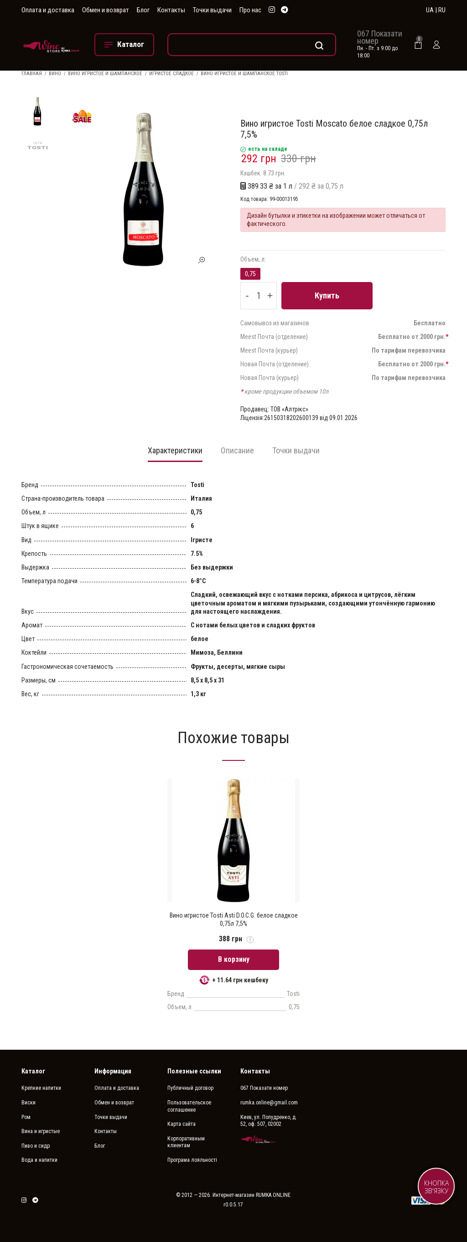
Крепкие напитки (41, 1088)
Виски (28, 1102)
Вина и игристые (40, 1131)
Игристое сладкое (171, 74)
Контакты (171, 10)
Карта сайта (181, 1124)
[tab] (175, 453)
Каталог (33, 1071)
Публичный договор (190, 1088)
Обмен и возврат (105, 10)
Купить (327, 295)
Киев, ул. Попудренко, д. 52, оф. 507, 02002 (268, 1121)
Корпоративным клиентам (186, 1142)
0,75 (250, 273)
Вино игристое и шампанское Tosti (244, 74)
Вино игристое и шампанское (105, 74)
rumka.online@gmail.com (269, 1102)
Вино (55, 74)
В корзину (233, 959)
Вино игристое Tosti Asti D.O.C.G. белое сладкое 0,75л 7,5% (234, 919)
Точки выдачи (212, 10)
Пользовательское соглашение (189, 1106)
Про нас (250, 10)
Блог (143, 10)
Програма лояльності (192, 1160)
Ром (26, 1117)
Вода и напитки (39, 1160)
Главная (31, 74)
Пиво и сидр (35, 1146)
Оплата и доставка (47, 10)
